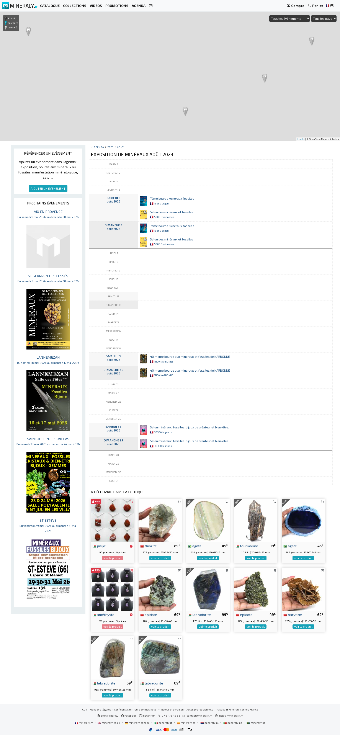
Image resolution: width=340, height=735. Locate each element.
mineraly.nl (209, 722)
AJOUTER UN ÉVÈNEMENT (48, 188)
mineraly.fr (84, 722)
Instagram (147, 715)
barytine (292, 614)
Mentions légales (100, 709)
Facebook (128, 715)
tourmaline (247, 546)
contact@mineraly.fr (199, 715)
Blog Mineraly (107, 715)
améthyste (103, 614)
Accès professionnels (200, 709)
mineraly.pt (232, 722)
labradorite (199, 614)
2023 (110, 146)
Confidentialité (123, 709)
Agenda (99, 146)
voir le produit (112, 558)
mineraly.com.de (137, 722)
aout (120, 146)
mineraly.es (186, 722)
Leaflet (301, 139)
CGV (84, 709)
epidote (148, 614)
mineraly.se (256, 722)
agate (194, 546)
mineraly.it (163, 722)
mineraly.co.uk (109, 722)
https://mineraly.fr (231, 715)
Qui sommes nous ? (146, 709)
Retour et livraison (172, 709)
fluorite (148, 546)
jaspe (99, 546)
